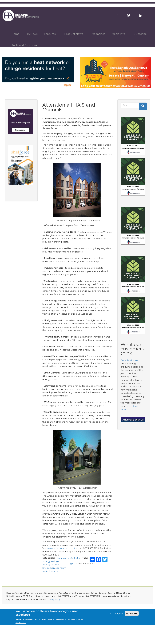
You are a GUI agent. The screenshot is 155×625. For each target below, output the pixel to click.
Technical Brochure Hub (27, 45)
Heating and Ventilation (68, 558)
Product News (74, 33)
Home (15, 33)
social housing (50, 571)
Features (51, 33)
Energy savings (50, 561)
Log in (71, 563)
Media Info (119, 33)
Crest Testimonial (130, 360)
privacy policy (54, 599)
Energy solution (51, 564)
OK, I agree (116, 613)
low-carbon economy (54, 568)
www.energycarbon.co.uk (61, 548)
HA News (31, 33)
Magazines (98, 33)
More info (21, 622)
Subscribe (140, 33)
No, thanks (131, 613)
